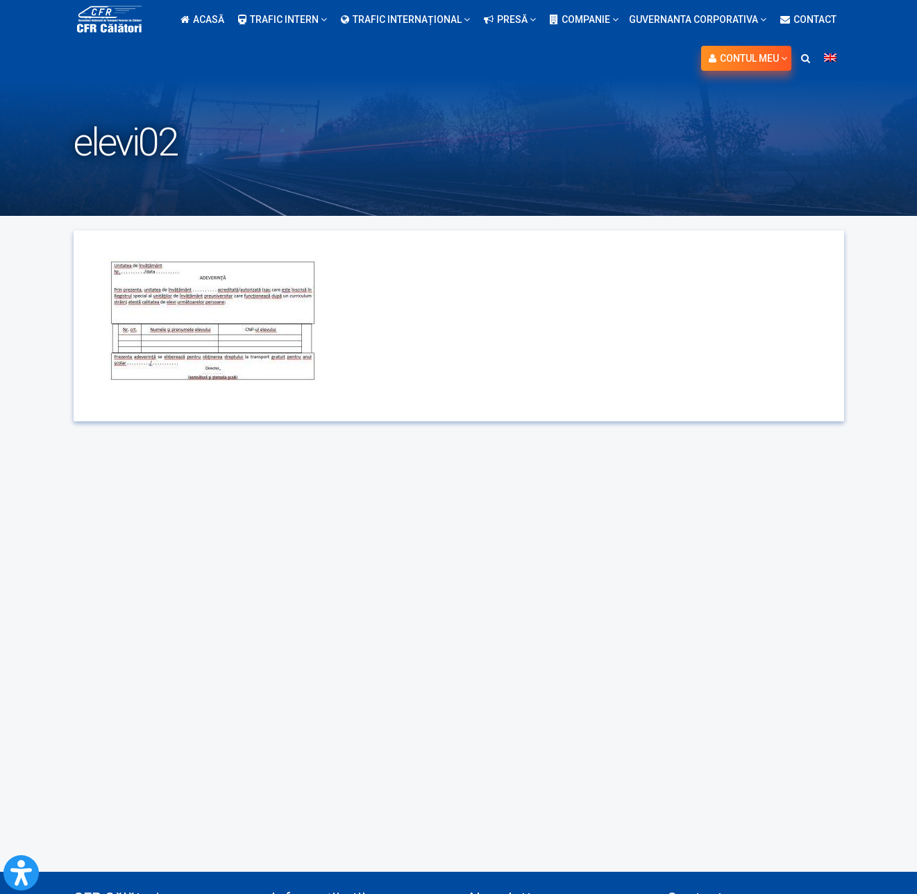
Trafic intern (282, 19)
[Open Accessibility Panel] (21, 873)
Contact (808, 19)
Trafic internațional (405, 19)
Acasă (202, 19)
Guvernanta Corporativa (697, 19)
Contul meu (748, 58)
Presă (510, 19)
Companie (584, 19)
